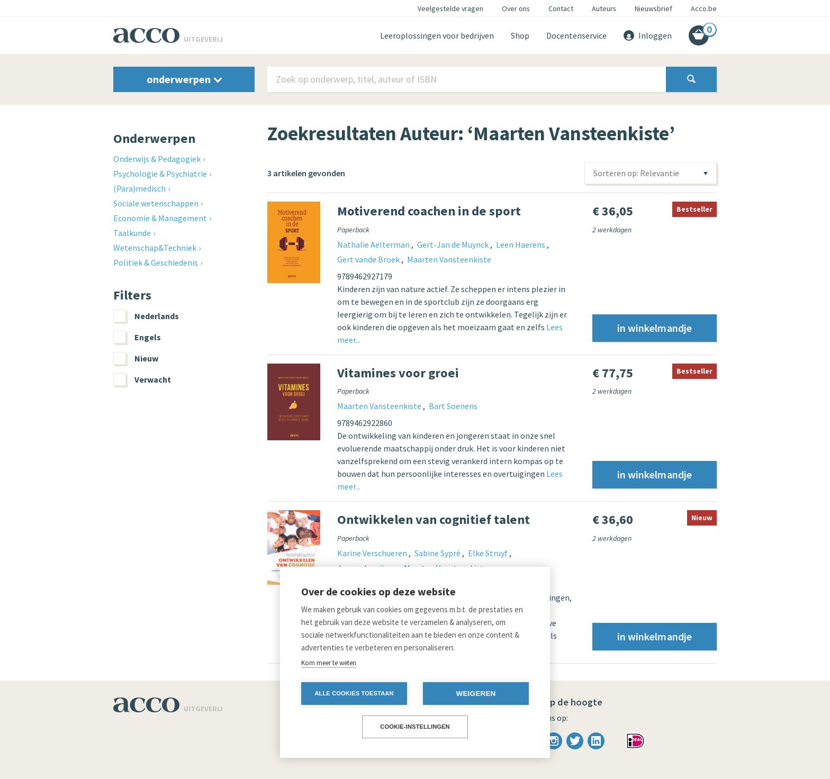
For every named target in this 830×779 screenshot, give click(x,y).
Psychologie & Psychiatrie (160, 173)
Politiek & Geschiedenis (155, 262)
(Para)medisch (139, 188)
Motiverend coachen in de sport (429, 211)
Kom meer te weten (328, 662)
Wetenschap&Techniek (154, 247)
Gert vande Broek (369, 259)
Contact (560, 8)
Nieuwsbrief (653, 8)
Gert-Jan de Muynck (453, 244)
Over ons (516, 8)
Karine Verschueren (373, 553)
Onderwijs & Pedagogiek (157, 158)
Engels (137, 337)
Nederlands (146, 316)
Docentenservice (576, 35)
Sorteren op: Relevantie (636, 173)
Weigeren (475, 694)
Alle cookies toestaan (353, 693)
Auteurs (604, 8)
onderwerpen (184, 79)
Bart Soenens (453, 406)
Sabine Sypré (438, 553)
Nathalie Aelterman (374, 244)
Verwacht (142, 379)
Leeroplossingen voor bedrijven (437, 35)
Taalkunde (132, 233)
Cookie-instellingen (415, 726)
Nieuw (135, 358)
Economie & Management (160, 218)
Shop (520, 35)
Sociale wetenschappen (156, 203)
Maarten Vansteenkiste (449, 259)
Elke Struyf (488, 553)
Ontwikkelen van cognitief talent (433, 519)
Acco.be (704, 8)
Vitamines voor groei (398, 373)
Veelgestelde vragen (450, 8)
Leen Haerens (521, 244)
